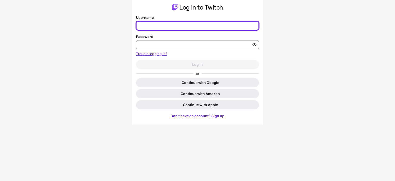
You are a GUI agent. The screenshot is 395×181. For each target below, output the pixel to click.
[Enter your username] (197, 25)
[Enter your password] (197, 44)
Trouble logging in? (151, 54)
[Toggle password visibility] (254, 45)
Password (144, 36)
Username (145, 17)
